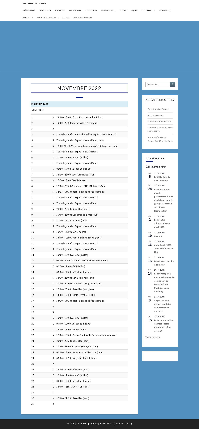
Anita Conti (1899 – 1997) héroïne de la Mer (163, 249)
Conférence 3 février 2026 (159, 121)
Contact (123, 10)
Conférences (91, 10)
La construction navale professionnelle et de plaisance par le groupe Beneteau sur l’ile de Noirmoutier (163, 200)
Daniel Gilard (45, 10)
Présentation (29, 10)
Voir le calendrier (153, 337)
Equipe (134, 10)
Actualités (60, 10)
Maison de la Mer (34, 3)
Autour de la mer (155, 115)
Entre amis (163, 10)
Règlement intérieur (83, 17)
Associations (75, 10)
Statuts (66, 17)
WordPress (108, 423)
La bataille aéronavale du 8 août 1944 (162, 223)
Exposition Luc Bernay (158, 109)
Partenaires (147, 10)
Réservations (107, 10)
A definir (158, 235)
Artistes (27, 17)
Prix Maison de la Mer (46, 17)
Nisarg (128, 423)
